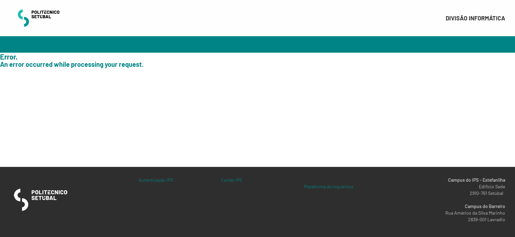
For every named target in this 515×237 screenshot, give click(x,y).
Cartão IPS (231, 180)
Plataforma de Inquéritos (328, 186)
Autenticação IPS (156, 180)
